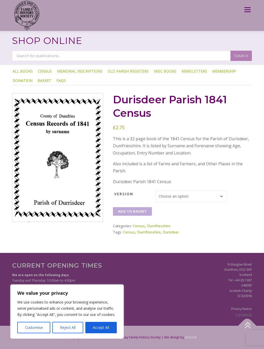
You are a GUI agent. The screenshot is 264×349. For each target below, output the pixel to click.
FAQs (61, 80)
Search (241, 55)
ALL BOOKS (23, 71)
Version (123, 193)
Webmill (191, 337)
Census (45, 71)
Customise (34, 327)
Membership (224, 71)
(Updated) (243, 314)
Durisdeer (171, 232)
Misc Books (165, 71)
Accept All (101, 327)
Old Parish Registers (128, 71)
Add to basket (132, 211)
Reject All (68, 327)
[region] (67, 311)
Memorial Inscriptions (79, 71)
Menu (247, 9)
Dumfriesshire (158, 225)
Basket (44, 80)
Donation (22, 80)
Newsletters (194, 71)
